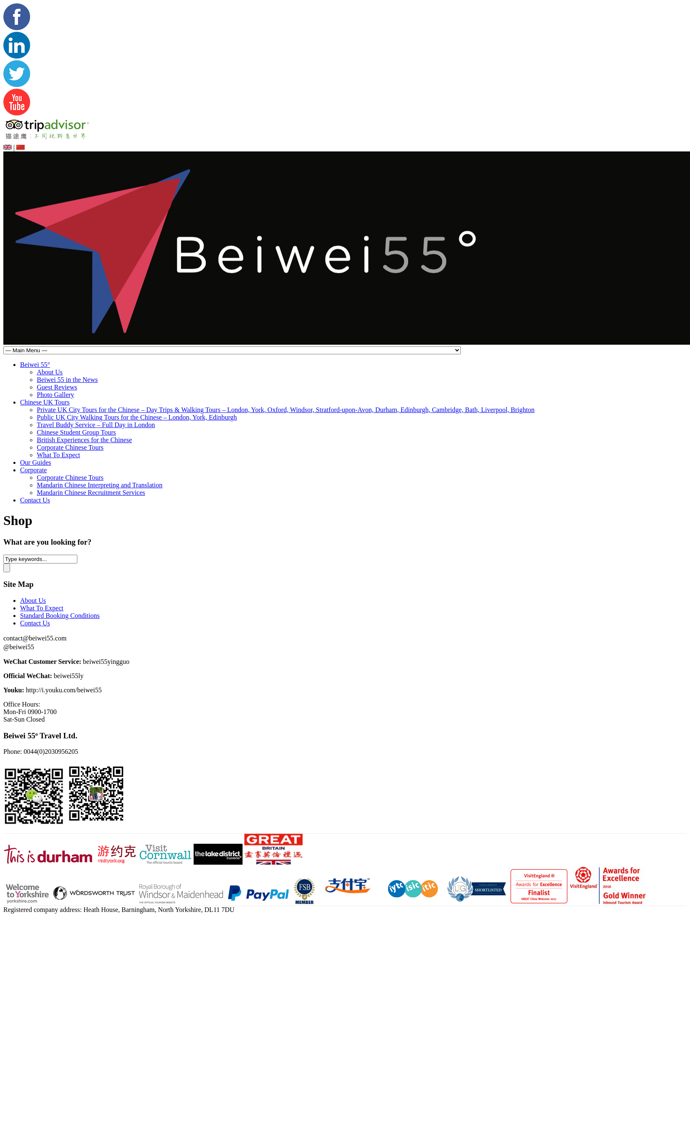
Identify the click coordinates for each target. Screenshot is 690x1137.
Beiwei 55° (35, 364)
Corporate (33, 470)
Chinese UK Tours (45, 402)
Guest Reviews (57, 387)
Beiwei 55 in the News (67, 379)
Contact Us (35, 500)
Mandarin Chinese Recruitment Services (91, 492)
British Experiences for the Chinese (84, 439)
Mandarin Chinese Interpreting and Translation (99, 485)
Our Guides (35, 462)
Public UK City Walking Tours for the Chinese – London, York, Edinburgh (137, 417)
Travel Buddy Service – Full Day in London (96, 424)
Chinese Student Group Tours (76, 432)
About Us (50, 372)
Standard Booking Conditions (60, 615)
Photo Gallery (55, 394)
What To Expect (58, 454)
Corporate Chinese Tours (70, 447)
